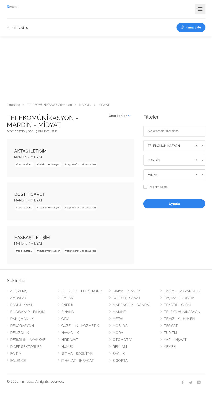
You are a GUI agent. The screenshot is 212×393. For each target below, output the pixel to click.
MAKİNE (119, 312)
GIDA (65, 319)
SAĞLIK (119, 354)
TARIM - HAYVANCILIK (182, 291)
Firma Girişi (18, 28)
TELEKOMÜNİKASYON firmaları (49, 105)
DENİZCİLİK (19, 333)
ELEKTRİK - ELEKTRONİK (82, 291)
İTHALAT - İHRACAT (77, 361)
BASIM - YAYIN (22, 305)
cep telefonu (25, 164)
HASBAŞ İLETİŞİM (32, 237)
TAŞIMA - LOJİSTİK (179, 298)
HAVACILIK (70, 333)
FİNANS (67, 312)
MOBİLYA (120, 326)
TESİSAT (171, 326)
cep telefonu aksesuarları (81, 164)
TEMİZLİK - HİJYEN (179, 319)
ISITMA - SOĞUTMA (77, 354)
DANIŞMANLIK (22, 319)
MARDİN (85, 105)
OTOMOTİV (122, 340)
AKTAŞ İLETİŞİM (30, 151)
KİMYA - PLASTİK (127, 291)
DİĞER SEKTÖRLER (26, 347)
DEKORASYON (22, 326)
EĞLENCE (18, 361)
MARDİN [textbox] (154, 160)
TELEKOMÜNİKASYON (182, 312)
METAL (118, 319)
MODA (118, 333)
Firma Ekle (191, 27)
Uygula (174, 204)
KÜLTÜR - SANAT (127, 298)
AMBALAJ (18, 298)
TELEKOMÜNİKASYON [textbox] (164, 146)
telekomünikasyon (49, 164)
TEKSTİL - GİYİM (177, 305)
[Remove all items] (196, 145)
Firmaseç (13, 105)
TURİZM (170, 333)
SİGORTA (120, 361)
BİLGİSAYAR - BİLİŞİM (27, 312)
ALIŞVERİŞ (18, 291)
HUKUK (67, 347)
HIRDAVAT (69, 340)
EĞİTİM (16, 354)
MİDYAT (36, 157)
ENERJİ (67, 305)
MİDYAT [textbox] (153, 175)
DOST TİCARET (29, 194)
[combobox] (174, 145)
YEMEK (170, 347)
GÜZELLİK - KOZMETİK (80, 326)
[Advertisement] (106, 68)
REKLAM (120, 347)
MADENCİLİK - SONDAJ (131, 305)
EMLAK (67, 298)
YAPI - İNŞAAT (175, 340)
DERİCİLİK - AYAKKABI (28, 340)
